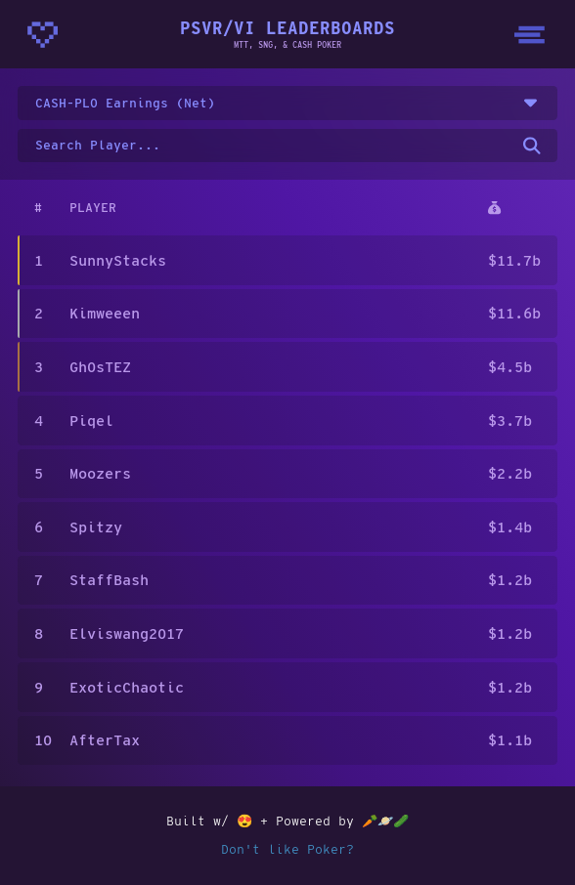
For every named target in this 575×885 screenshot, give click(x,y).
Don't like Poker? (287, 849)
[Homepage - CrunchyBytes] (42, 35)
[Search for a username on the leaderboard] (288, 146)
